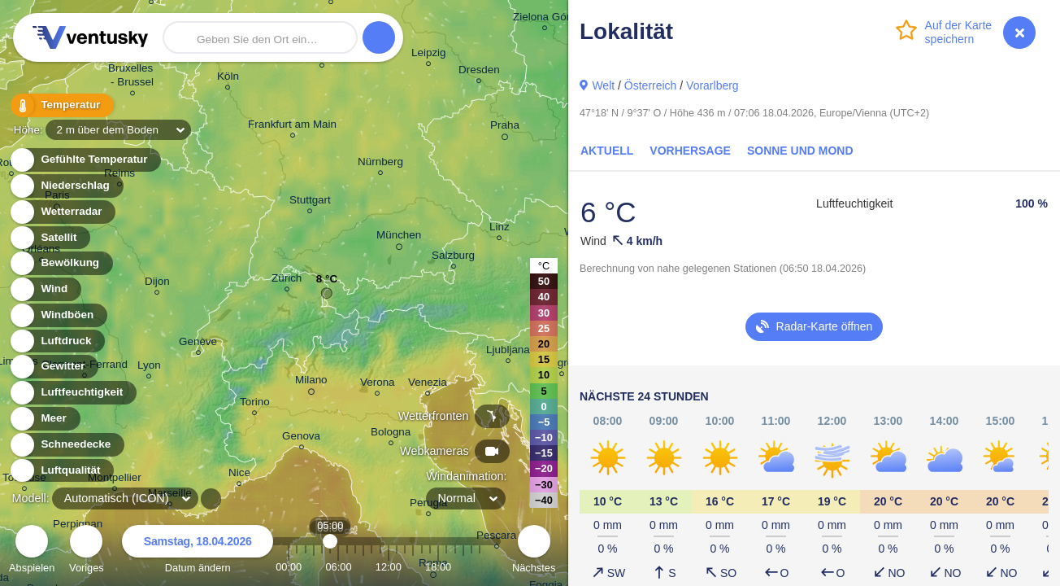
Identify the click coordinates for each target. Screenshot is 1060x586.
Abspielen (31, 551)
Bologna (391, 434)
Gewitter (53, 366)
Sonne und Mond (800, 150)
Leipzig (428, 54)
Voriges (86, 551)
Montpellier (114, 479)
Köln (228, 78)
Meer (44, 419)
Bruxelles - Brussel (132, 77)
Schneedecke (66, 445)
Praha (504, 128)
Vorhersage (690, 150)
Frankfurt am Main (292, 126)
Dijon (157, 283)
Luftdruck (56, 341)
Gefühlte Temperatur (85, 160)
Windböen (57, 315)
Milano (311, 382)
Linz (499, 229)
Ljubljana (508, 352)
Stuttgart (310, 202)
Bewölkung (60, 263)
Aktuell (606, 150)
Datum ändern (197, 551)
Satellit (49, 238)
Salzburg (453, 257)
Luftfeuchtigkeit (72, 393)
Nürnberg (380, 164)
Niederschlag (66, 186)
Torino (255, 404)
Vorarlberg (712, 85)
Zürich (287, 280)
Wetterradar (62, 212)
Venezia (427, 384)
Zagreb (562, 365)
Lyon (149, 367)
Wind (44, 289)
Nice (239, 474)
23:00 (480, 567)
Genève (198, 343)
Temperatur (61, 105)
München (398, 238)
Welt (603, 85)
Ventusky (88, 37)
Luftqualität (61, 471)
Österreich (650, 85)
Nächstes (533, 551)
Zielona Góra (544, 19)
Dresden (479, 72)
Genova (301, 438)
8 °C (326, 283)
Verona (377, 384)
